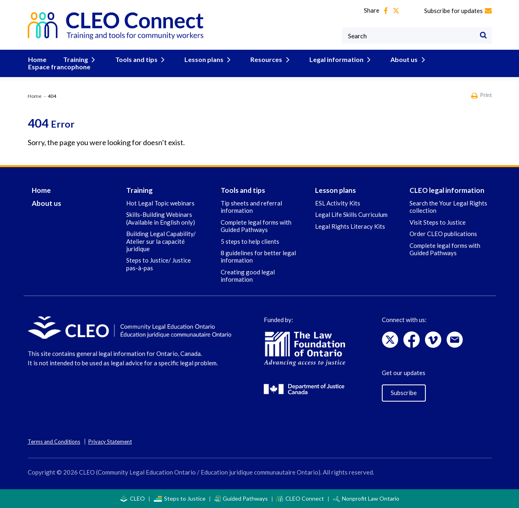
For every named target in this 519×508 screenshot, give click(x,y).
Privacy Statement (110, 441)
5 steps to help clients (250, 241)
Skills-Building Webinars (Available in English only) (160, 218)
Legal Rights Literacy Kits (350, 226)
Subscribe (404, 392)
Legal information (334, 59)
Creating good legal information (248, 275)
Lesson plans (204, 59)
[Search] (483, 35)
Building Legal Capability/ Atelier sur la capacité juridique (161, 241)
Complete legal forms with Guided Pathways (256, 226)
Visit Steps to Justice (438, 222)
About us (400, 59)
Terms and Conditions (54, 441)
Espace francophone (59, 67)
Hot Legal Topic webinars (160, 203)
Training (78, 59)
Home (37, 59)
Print (481, 95)
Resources (266, 59)
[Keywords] (417, 35)
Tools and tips (138, 59)
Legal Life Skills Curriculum (351, 214)
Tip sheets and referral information (251, 206)
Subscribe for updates (458, 10)
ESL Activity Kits (337, 203)
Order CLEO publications (443, 233)
